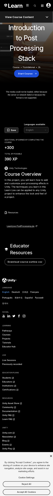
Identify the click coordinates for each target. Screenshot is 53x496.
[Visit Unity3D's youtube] (3, 316)
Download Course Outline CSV (25, 262)
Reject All (26, 486)
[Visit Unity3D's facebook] (19, 316)
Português (7, 297)
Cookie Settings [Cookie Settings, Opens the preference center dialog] (26, 480)
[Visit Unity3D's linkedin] (8, 316)
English (5, 292)
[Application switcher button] (42, 6)
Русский (39, 297)
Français (34, 292)
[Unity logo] (9, 280)
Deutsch (16, 292)
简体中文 (19, 297)
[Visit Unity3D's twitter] (13, 316)
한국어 (5, 303)
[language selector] (36, 130)
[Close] (51, 458)
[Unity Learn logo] (13, 5)
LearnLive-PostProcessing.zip (20, 226)
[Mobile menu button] (27, 5)
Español (29, 297)
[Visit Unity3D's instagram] (24, 316)
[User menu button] (48, 5)
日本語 (25, 292)
